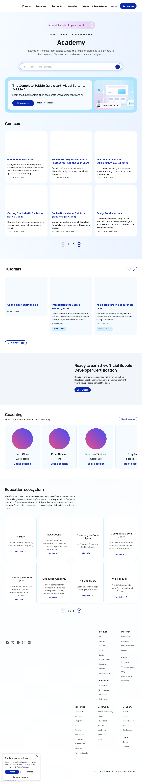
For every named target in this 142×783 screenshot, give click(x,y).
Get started (128, 6)
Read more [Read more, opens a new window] (26, 767)
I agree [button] (12, 772)
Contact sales (100, 6)
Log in (114, 6)
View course (23, 103)
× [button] (37, 756)
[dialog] (21, 767)
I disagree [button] (28, 772)
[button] (21, 777)
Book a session (22, 463)
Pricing (85, 6)
